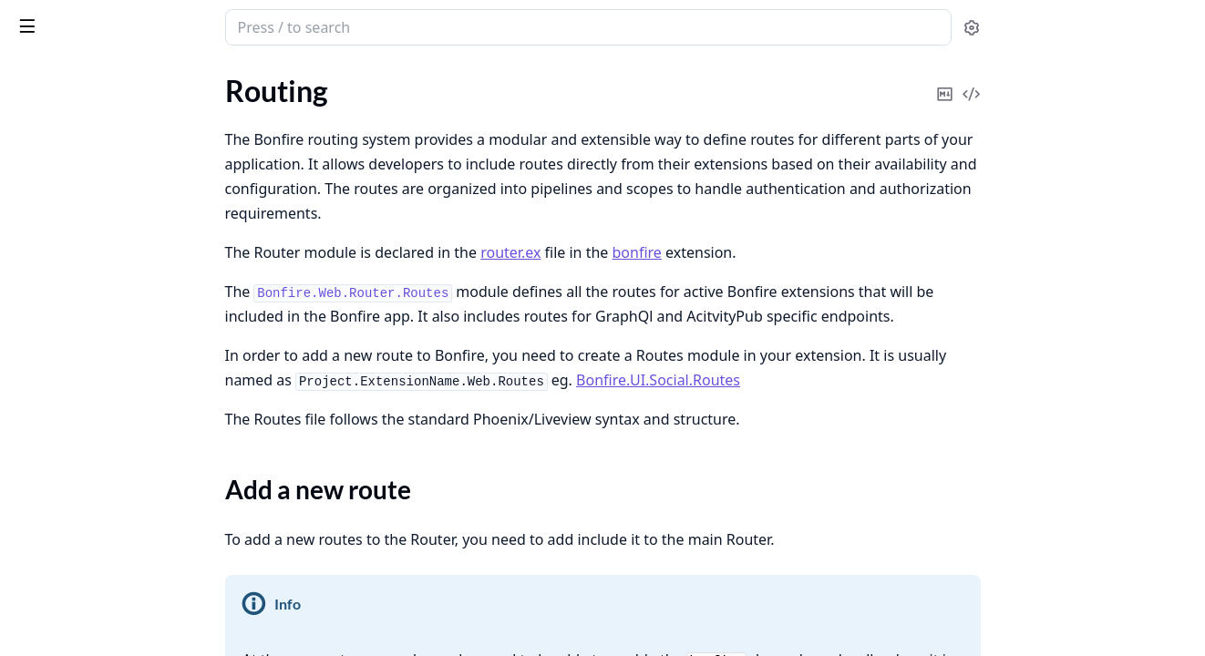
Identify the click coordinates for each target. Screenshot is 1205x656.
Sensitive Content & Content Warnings (129, 369)
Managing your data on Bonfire (110, 418)
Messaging (46, 615)
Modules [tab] (109, 78)
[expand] (255, 98)
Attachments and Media (88, 295)
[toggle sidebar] (249, 25)
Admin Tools (51, 271)
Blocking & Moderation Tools (103, 640)
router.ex (647, 252)
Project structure (66, 119)
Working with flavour (80, 208)
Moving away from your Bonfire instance (129, 541)
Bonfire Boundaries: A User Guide (118, 320)
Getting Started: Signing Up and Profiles (129, 517)
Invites (34, 591)
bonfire (773, 252)
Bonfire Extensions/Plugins (98, 443)
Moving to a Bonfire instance (102, 566)
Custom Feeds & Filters (85, 394)
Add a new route (83, 175)
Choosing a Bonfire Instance (101, 345)
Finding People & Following (98, 468)
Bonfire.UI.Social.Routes (795, 380)
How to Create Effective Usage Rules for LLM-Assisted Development (129, 94)
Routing (38, 143)
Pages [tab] (33, 78)
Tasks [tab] (200, 78)
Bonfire (85, 20)
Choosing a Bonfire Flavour (98, 492)
